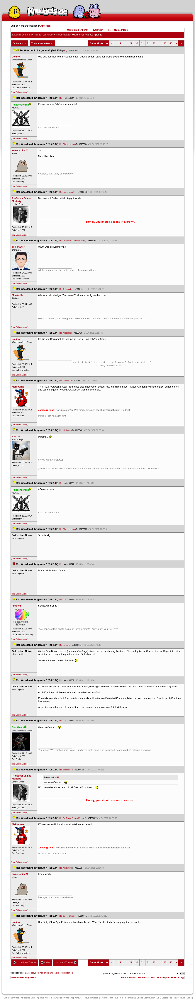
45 (165, 43)
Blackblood (29, 973)
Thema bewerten (42, 43)
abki (57, 777)
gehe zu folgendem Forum (114, 973)
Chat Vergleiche (164, 998)
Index (45, 962)
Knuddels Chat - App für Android (36, 998)
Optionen (20, 43)
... (125, 43)
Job (189, 998)
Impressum (179, 998)
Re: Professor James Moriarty (72, 241)
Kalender (98, 30)
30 (136, 43)
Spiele (123, 998)
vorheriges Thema (24, 962)
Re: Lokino (64, 380)
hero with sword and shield (47, 973)
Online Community (146, 998)
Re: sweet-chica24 (67, 192)
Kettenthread (63, 34)
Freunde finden (91, 998)
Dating (131, 998)
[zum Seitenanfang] (19, 92)
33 (154, 43)
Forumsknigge (120, 30)
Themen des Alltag (43, 34)
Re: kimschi (64, 645)
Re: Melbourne (65, 430)
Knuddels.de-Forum (22, 34)
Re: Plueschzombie (67, 144)
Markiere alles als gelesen (23, 977)
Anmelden (45, 25)
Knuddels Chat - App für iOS (68, 998)
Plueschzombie (66, 973)
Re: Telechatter (65, 289)
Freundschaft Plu (109, 998)
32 (148, 43)
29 (131, 43)
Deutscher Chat (11, 998)
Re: (65, 50)
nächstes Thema (66, 962)
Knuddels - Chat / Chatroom (151, 977)
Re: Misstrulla (65, 333)
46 (170, 43)
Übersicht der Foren (77, 30)
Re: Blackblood (66, 770)
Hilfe (108, 30)
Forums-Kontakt (128, 977)
